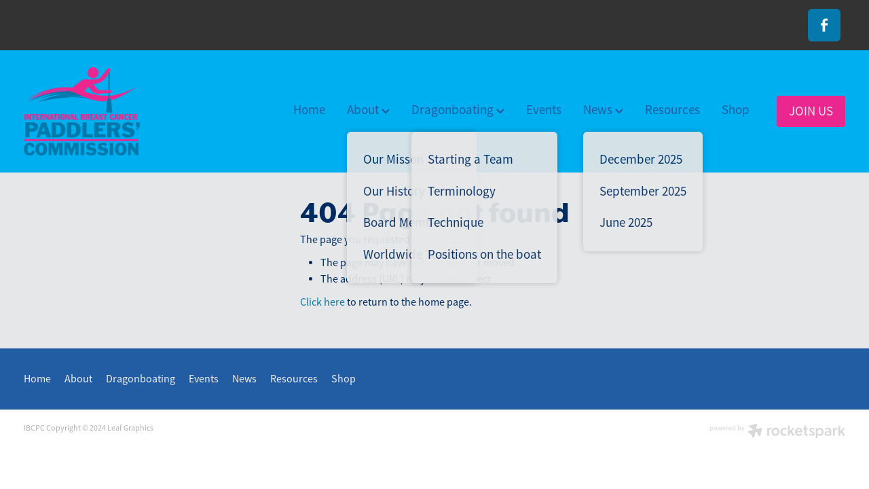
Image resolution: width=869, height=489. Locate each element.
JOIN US (811, 111)
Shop (736, 110)
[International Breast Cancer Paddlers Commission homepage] (106, 111)
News (603, 110)
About (368, 110)
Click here (322, 302)
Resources (672, 110)
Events (543, 110)
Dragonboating (457, 110)
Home (309, 110)
